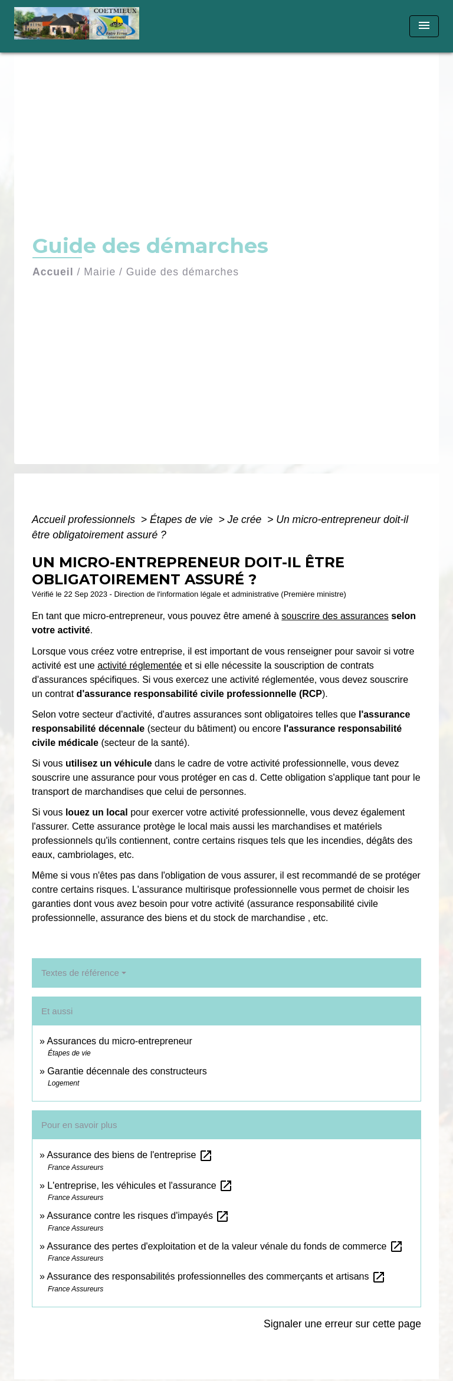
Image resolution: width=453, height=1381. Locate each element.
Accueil (53, 272)
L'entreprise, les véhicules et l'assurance (140, 1186)
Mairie (100, 272)
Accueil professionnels (85, 519)
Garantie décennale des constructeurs (126, 1071)
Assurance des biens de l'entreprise (129, 1155)
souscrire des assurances (334, 616)
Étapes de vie (183, 519)
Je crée (246, 519)
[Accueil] (80, 26)
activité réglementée (139, 665)
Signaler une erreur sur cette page (342, 1324)
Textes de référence (80, 973)
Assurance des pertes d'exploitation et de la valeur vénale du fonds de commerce (225, 1246)
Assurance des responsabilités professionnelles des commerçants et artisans (216, 1276)
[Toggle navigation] (424, 26)
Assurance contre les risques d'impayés (138, 1216)
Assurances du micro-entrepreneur (119, 1041)
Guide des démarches (182, 272)
